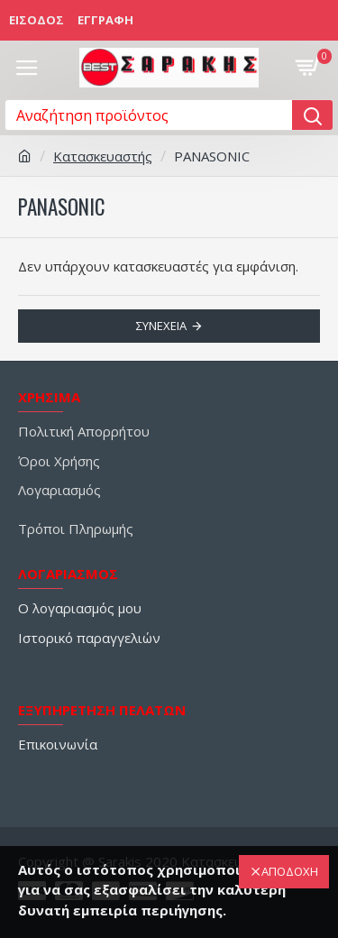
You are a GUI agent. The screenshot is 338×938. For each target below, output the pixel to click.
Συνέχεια (161, 325)
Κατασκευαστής (102, 156)
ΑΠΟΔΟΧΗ (289, 871)
